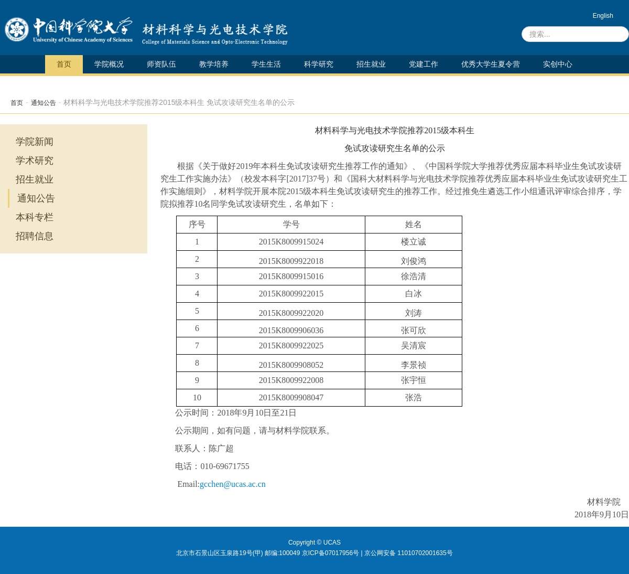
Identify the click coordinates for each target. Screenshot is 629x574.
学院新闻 (34, 141)
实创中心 (557, 64)
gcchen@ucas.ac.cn (233, 484)
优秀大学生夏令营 (490, 64)
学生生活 (266, 64)
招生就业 (371, 64)
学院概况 (109, 64)
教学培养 (214, 64)
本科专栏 (34, 217)
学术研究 (34, 160)
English (603, 15)
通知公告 (43, 103)
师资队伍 (161, 64)
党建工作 (423, 64)
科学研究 (318, 64)
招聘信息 (34, 236)
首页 (64, 64)
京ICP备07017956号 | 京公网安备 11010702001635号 (377, 553)
